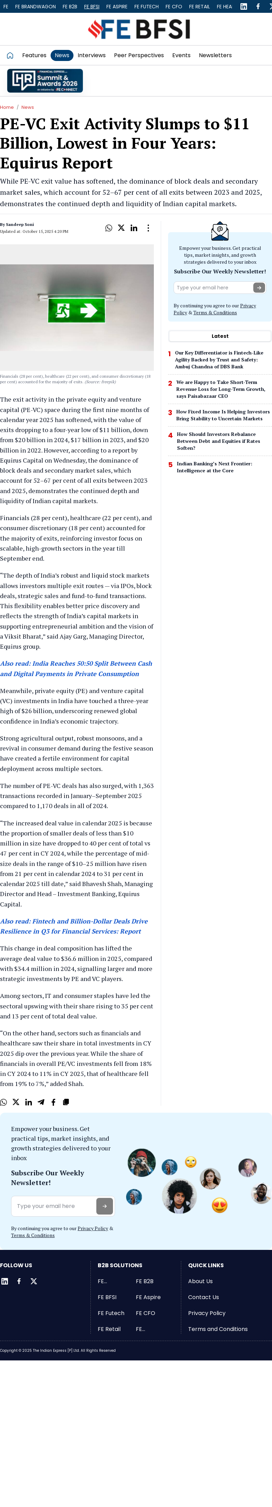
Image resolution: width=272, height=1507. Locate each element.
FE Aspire (117, 6)
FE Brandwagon (35, 6)
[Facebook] (258, 6)
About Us (200, 1281)
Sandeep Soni (20, 224)
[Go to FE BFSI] (139, 29)
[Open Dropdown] (148, 228)
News (62, 55)
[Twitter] (33, 1281)
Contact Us (203, 1297)
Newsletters (215, 55)
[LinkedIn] (243, 6)
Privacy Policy (93, 1228)
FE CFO (174, 6)
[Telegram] (40, 1102)
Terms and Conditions (218, 1329)
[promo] (45, 81)
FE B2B (70, 6)
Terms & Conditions (215, 312)
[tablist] (220, 336)
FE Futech (146, 6)
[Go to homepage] (12, 55)
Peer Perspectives (139, 55)
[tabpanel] (220, 413)
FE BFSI (91, 6)
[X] (121, 228)
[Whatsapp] (108, 228)
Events (181, 55)
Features (34, 55)
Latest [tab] (220, 336)
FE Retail (199, 6)
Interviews (92, 55)
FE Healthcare (151, 1329)
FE (5, 6)
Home (7, 107)
